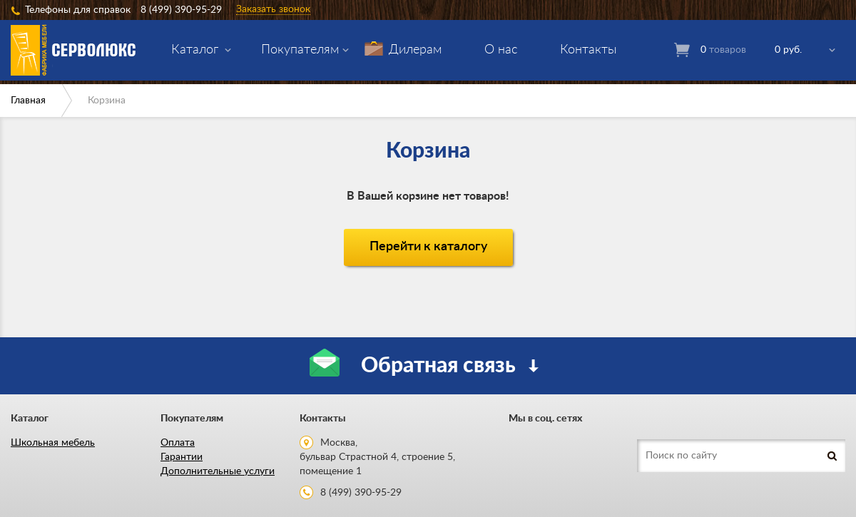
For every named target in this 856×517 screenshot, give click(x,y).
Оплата (177, 443)
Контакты (588, 49)
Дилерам (415, 49)
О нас (500, 49)
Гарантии (181, 457)
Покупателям (300, 49)
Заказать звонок (273, 9)
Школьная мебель (53, 443)
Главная (28, 101)
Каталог (194, 49)
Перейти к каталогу (428, 246)
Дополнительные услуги (217, 471)
